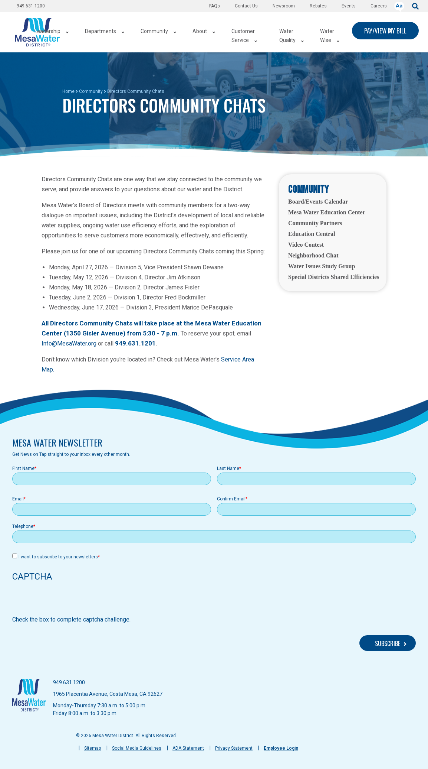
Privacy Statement (234, 748)
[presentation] (68, 600)
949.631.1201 (135, 343)
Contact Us (246, 6)
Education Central (311, 234)
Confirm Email (231, 499)
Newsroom (284, 6)
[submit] (415, 6)
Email (18, 499)
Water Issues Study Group (321, 266)
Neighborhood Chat (313, 255)
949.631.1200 (31, 6)
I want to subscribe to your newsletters (58, 556)
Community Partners (315, 223)
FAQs (214, 6)
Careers (379, 6)
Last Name (228, 468)
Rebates (318, 6)
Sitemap (92, 748)
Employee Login (281, 748)
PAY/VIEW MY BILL (385, 30)
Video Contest (306, 244)
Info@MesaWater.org (69, 343)
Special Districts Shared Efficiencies (333, 277)
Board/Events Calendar (318, 201)
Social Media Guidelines (136, 748)
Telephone (22, 526)
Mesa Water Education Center (326, 212)
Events (349, 6)
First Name (23, 468)
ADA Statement (188, 748)
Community (91, 91)
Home (68, 91)
